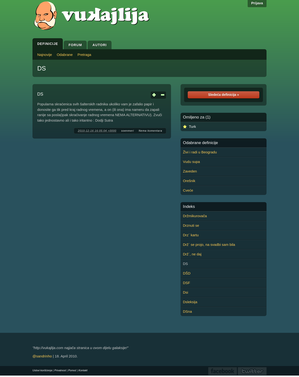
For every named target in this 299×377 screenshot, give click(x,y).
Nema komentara (150, 130)
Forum (75, 45)
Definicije (47, 44)
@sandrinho (42, 356)
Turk (192, 126)
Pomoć (72, 370)
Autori (99, 45)
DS (41, 68)
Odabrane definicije (200, 143)
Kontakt (83, 370)
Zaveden (190, 171)
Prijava (257, 3)
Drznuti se (191, 225)
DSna (187, 311)
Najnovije (44, 55)
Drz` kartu (191, 235)
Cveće (188, 190)
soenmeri (127, 130)
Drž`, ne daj (192, 254)
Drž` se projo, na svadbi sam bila (209, 244)
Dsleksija (190, 302)
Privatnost (60, 370)
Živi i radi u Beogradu (200, 152)
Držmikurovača (195, 216)
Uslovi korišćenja (42, 370)
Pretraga (84, 55)
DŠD (187, 273)
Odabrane (65, 55)
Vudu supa (191, 162)
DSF (186, 283)
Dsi (185, 292)
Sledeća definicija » (223, 95)
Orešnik (189, 181)
